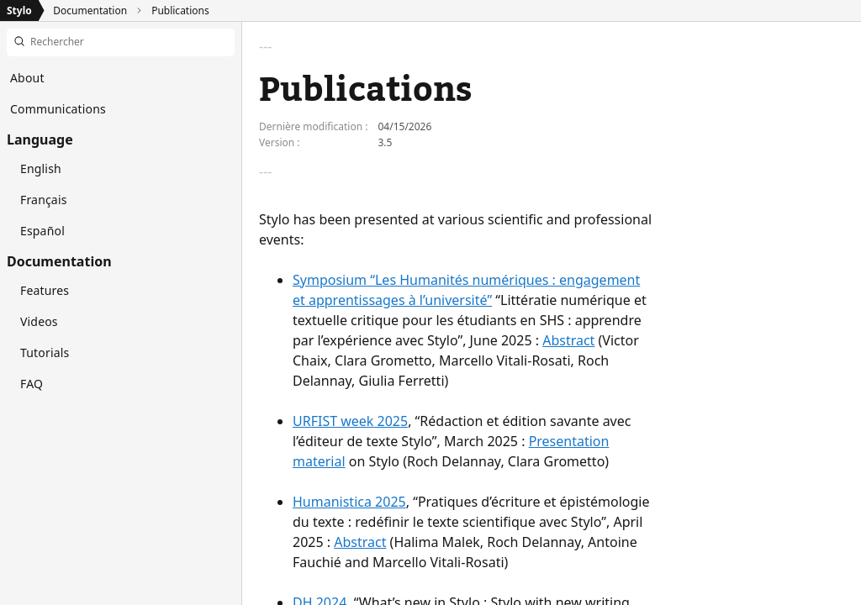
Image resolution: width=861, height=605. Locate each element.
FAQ (31, 384)
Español (42, 231)
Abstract (568, 340)
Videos (39, 321)
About (27, 78)
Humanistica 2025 (349, 501)
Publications (180, 10)
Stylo (19, 10)
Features (44, 290)
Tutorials (44, 352)
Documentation (90, 10)
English (40, 168)
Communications (58, 109)
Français (43, 200)
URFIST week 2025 (350, 421)
